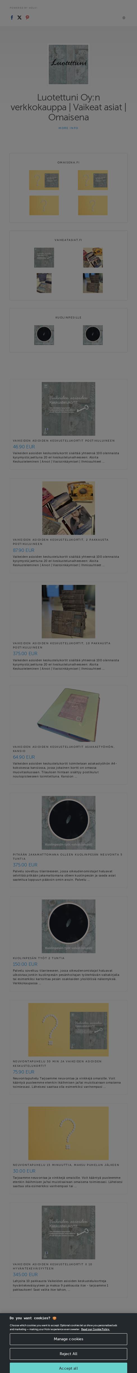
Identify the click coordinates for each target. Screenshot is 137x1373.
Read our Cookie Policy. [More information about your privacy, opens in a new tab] (95, 1334)
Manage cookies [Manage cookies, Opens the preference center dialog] (68, 1344)
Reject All (68, 1359)
